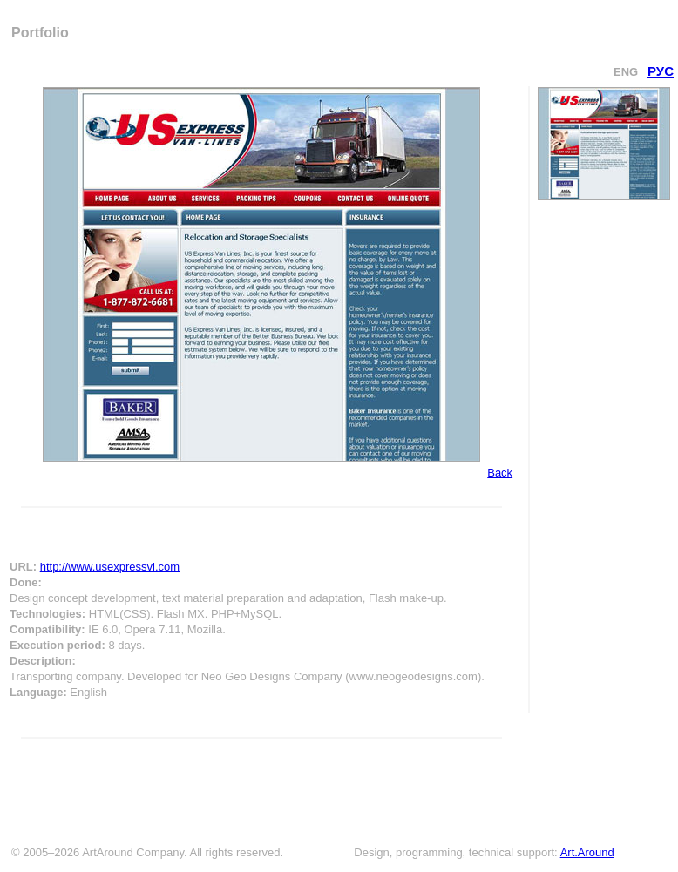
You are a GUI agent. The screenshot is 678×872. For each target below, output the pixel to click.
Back (499, 472)
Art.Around (587, 852)
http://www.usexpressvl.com (110, 566)
